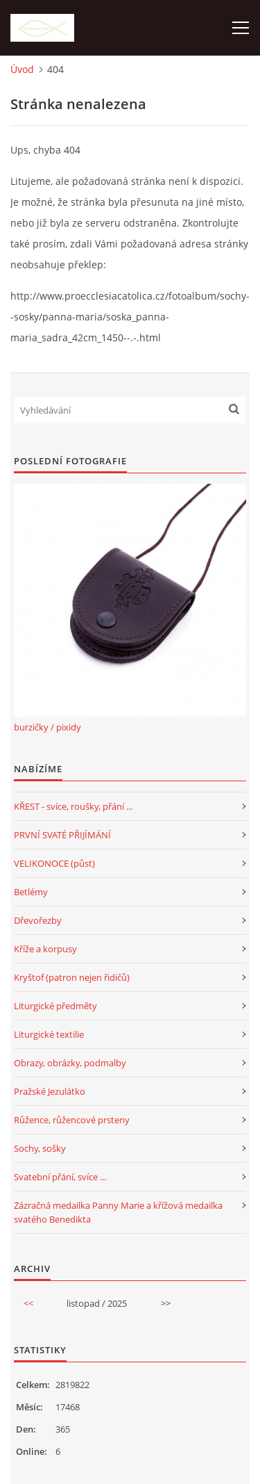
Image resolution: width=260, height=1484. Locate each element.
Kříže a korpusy (45, 949)
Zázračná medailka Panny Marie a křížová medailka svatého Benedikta (118, 1212)
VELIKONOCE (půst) (54, 863)
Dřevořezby (38, 920)
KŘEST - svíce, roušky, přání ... (73, 806)
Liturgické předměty (55, 1006)
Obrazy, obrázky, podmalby (70, 1063)
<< (28, 1303)
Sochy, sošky (40, 1148)
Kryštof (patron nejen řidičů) (72, 977)
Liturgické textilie (49, 1034)
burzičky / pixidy (47, 727)
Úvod (22, 69)
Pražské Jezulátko (49, 1091)
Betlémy (31, 892)
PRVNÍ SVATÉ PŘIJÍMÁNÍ (62, 835)
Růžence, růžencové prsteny (72, 1120)
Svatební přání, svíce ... (60, 1177)
